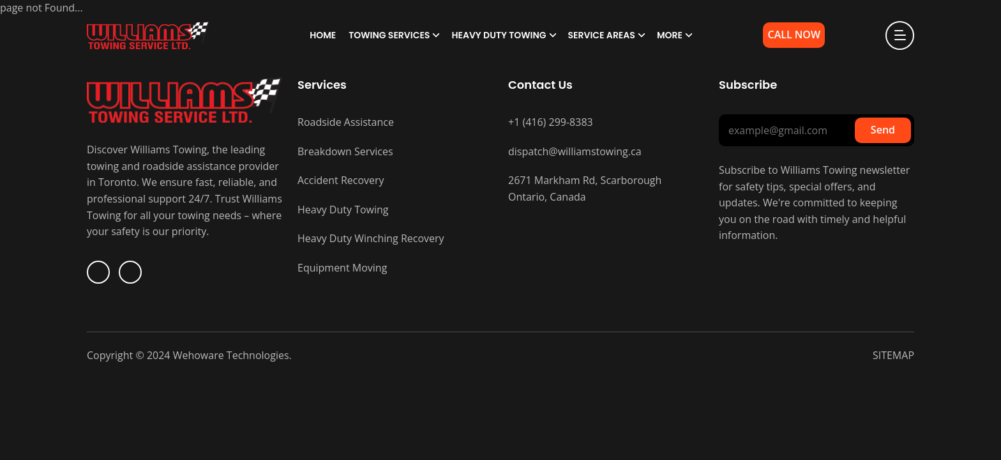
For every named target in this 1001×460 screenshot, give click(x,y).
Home (323, 35)
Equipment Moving (342, 268)
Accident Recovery (340, 180)
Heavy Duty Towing (498, 35)
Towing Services (389, 35)
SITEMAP (893, 355)
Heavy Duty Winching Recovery (370, 238)
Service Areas (601, 35)
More (669, 35)
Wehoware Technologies (229, 355)
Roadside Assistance (345, 122)
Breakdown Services (345, 151)
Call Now (793, 34)
